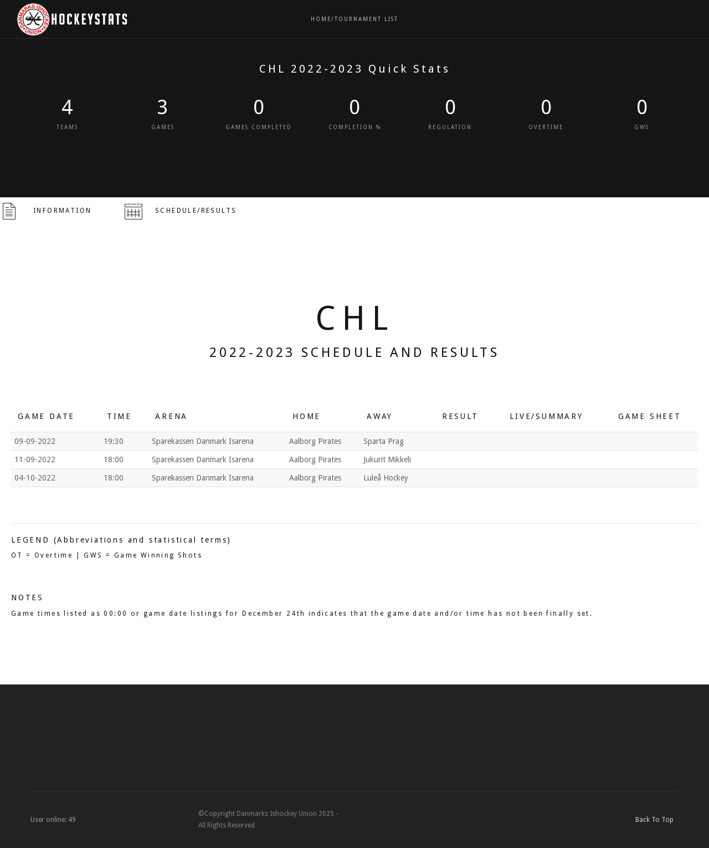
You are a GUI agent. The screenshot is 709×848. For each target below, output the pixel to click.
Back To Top (657, 820)
